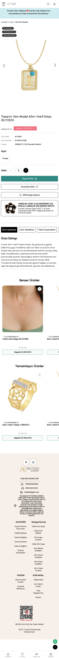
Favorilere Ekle (29, 187)
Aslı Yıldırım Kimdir (38, 585)
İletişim (38, 597)
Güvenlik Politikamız (21, 587)
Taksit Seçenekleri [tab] (46, 230)
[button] (55, 65)
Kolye (11, 22)
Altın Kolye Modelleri (38, 563)
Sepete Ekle (29, 178)
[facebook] (26, 462)
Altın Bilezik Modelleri (38, 549)
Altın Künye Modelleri (38, 556)
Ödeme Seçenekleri (20, 551)
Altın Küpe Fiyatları (38, 538)
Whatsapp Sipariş (29, 195)
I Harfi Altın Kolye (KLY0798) (15, 339)
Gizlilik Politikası (21, 533)
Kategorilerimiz (39, 522)
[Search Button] (48, 4)
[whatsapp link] (55, 641)
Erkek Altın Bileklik (38, 532)
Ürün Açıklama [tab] (9, 230)
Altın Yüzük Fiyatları (38, 569)
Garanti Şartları (20, 542)
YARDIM (21, 575)
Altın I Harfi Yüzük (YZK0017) (15, 425)
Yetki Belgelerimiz (38, 592)
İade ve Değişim (20, 546)
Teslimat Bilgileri (20, 537)
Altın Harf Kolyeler (21, 22)
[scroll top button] (55, 647)
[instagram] (33, 462)
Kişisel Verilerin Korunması (20, 527)
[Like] (39, 289)
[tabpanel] (29, 252)
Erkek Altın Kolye (38, 526)
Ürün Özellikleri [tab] (27, 230)
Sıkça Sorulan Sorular (20, 581)
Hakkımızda (38, 580)
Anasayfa (4, 22)
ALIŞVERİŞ (21, 522)
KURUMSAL (38, 575)
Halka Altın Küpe (38, 544)
